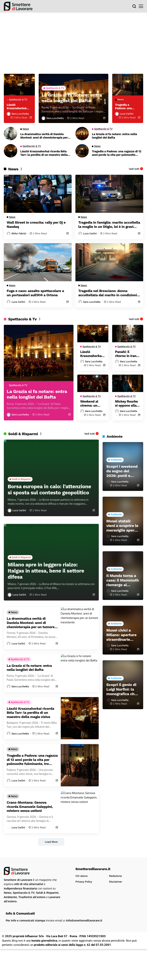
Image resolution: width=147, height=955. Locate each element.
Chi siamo (81, 877)
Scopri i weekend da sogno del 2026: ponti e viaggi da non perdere (122, 472)
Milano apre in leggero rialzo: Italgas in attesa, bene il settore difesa (50, 571)
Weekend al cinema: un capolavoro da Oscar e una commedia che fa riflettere (92, 404)
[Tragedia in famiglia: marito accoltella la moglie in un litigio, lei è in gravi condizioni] (109, 194)
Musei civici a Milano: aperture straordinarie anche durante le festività (121, 636)
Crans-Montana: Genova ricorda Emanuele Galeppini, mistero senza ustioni (30, 808)
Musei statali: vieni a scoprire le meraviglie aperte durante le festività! (122, 527)
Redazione (115, 877)
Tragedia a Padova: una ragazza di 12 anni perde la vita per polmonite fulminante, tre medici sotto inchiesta (116, 153)
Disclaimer (115, 882)
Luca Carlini (126, 114)
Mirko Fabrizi (18, 233)
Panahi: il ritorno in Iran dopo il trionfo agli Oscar (126, 354)
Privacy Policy (83, 882)
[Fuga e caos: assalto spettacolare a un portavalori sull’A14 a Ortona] (38, 263)
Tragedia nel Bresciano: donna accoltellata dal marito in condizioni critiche (107, 293)
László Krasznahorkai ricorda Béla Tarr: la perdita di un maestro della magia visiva (44, 153)
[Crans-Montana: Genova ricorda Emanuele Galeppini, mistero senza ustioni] (80, 813)
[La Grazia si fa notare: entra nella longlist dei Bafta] (82, 134)
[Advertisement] (73, 41)
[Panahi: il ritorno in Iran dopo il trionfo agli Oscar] (127, 334)
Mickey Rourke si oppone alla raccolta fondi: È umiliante (127, 404)
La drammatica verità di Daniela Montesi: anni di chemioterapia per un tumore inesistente (44, 136)
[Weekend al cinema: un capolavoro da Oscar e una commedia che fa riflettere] (92, 384)
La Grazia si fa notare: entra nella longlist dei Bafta (114, 136)
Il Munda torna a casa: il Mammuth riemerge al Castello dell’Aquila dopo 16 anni (122, 581)
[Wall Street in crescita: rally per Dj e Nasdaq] (38, 194)
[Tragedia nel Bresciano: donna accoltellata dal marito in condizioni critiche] (109, 263)
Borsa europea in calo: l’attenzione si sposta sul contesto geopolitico (41, 486)
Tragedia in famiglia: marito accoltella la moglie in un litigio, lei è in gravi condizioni (109, 225)
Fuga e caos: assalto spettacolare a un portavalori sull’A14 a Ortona (35, 293)
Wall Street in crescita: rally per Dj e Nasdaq (36, 225)
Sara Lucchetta (55, 118)
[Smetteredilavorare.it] (18, 6)
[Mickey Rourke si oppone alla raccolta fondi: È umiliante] (127, 384)
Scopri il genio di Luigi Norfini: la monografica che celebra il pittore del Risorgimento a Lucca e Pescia (121, 690)
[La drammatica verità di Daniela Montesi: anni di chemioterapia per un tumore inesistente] (10, 134)
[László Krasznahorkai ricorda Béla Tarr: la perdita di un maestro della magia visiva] (10, 151)
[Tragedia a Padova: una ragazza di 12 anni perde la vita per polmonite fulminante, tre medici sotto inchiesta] (82, 151)
